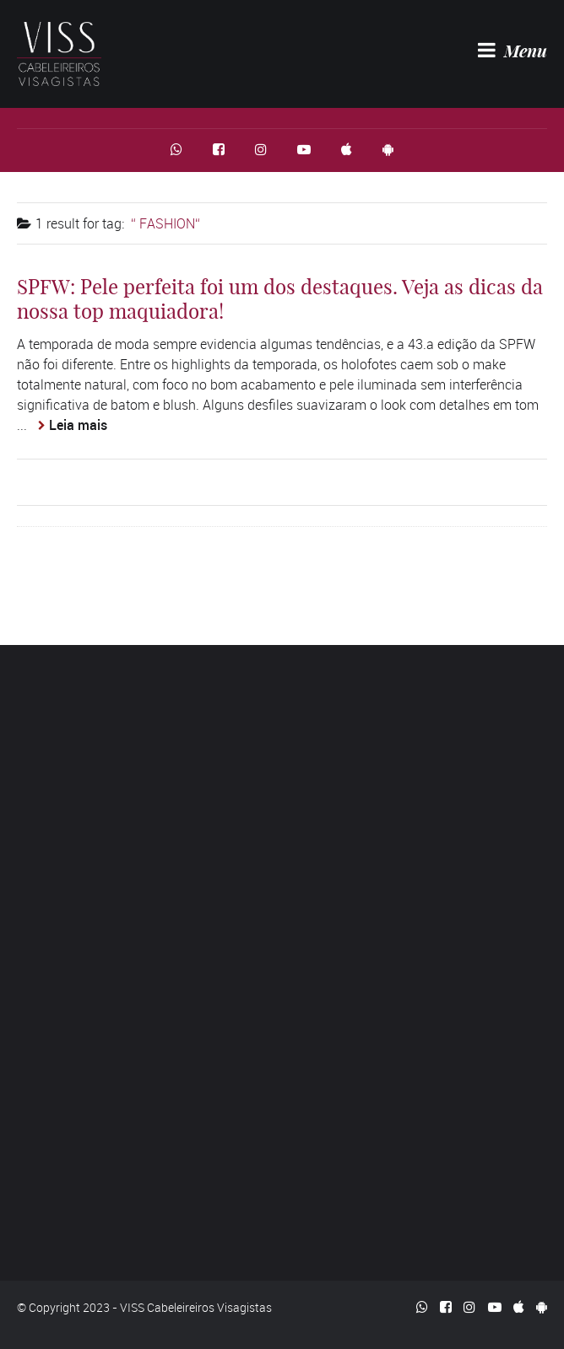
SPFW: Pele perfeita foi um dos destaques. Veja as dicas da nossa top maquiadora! (280, 299)
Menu (512, 51)
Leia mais (78, 425)
